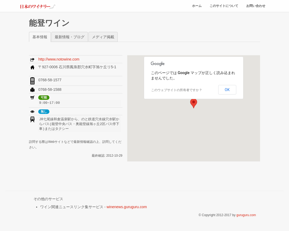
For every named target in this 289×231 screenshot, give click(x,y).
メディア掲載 (103, 37)
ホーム (197, 6)
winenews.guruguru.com (127, 207)
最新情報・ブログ (69, 37)
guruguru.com (246, 215)
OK (227, 90)
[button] (193, 103)
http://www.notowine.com (58, 59)
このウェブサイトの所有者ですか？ (176, 90)
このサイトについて (224, 6)
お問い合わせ (255, 6)
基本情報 (39, 37)
